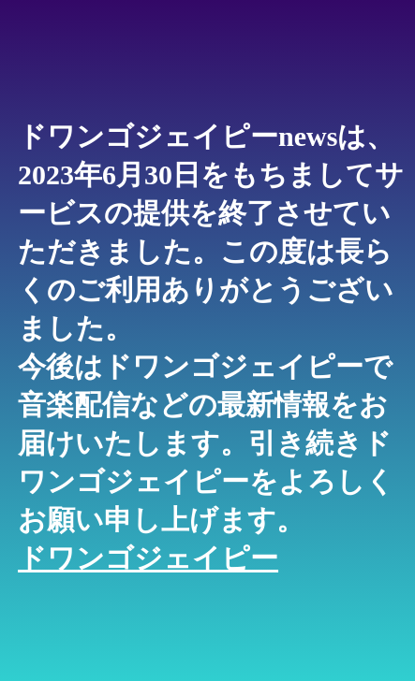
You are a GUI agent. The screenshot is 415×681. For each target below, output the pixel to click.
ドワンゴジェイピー (148, 558)
